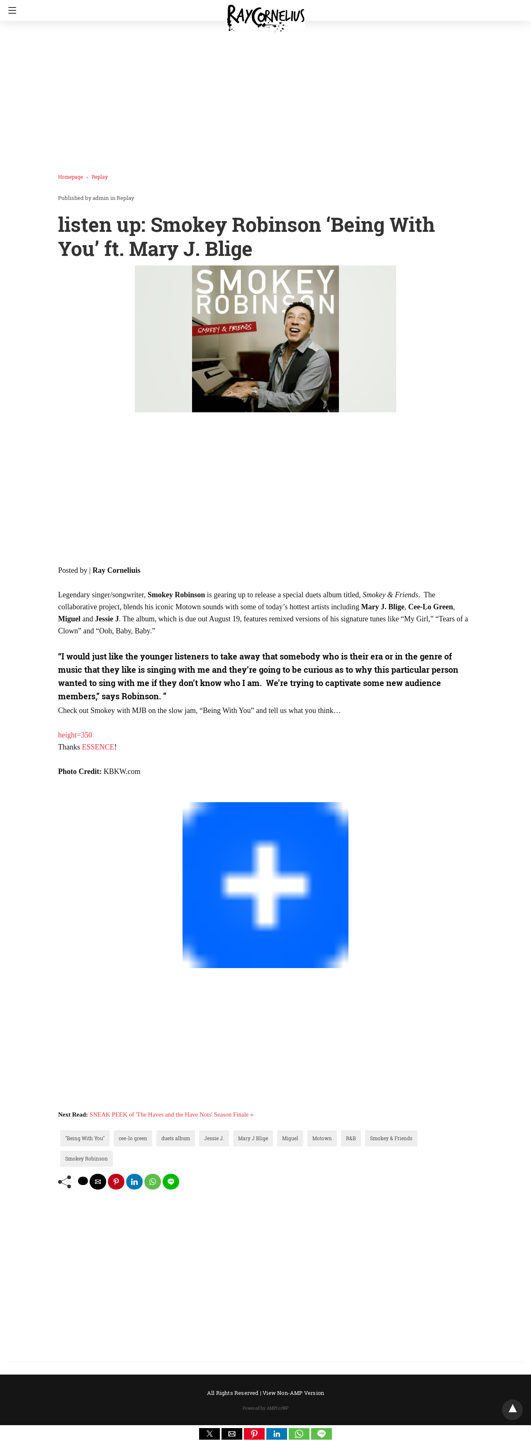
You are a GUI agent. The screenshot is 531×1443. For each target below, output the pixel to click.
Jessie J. (214, 1138)
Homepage (70, 176)
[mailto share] (98, 1182)
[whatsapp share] (152, 1182)
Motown (322, 1138)
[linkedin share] (134, 1182)
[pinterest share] (116, 1182)
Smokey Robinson (86, 1158)
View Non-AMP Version (293, 1393)
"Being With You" (85, 1138)
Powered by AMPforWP (266, 1408)
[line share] (171, 1182)
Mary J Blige (253, 1138)
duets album (175, 1138)
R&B (351, 1138)
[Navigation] (10, 10)
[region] (263, 93)
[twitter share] (83, 1181)
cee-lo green (133, 1138)
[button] (209, 1434)
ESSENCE (98, 747)
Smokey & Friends (391, 1138)
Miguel (290, 1138)
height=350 (75, 735)
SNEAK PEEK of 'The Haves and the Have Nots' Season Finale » (171, 1114)
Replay (100, 176)
